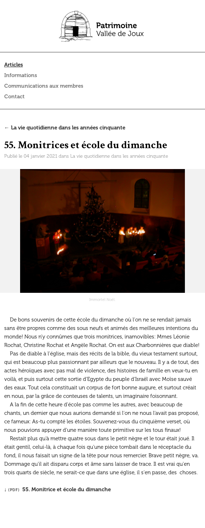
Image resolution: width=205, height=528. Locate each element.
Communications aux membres (43, 86)
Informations (20, 75)
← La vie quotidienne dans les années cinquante (64, 127)
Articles (13, 65)
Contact (14, 96)
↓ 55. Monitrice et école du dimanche (57, 489)
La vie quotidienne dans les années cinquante (119, 156)
